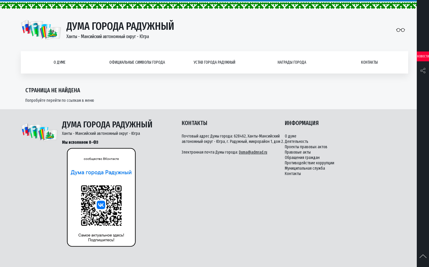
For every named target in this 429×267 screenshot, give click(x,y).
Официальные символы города (137, 62)
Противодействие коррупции (309, 162)
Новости (423, 56)
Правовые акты (298, 152)
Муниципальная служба (305, 168)
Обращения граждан (302, 157)
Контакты (369, 62)
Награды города (292, 62)
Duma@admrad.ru (253, 152)
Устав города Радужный (214, 62)
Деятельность (296, 141)
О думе (60, 62)
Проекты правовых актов (306, 146)
